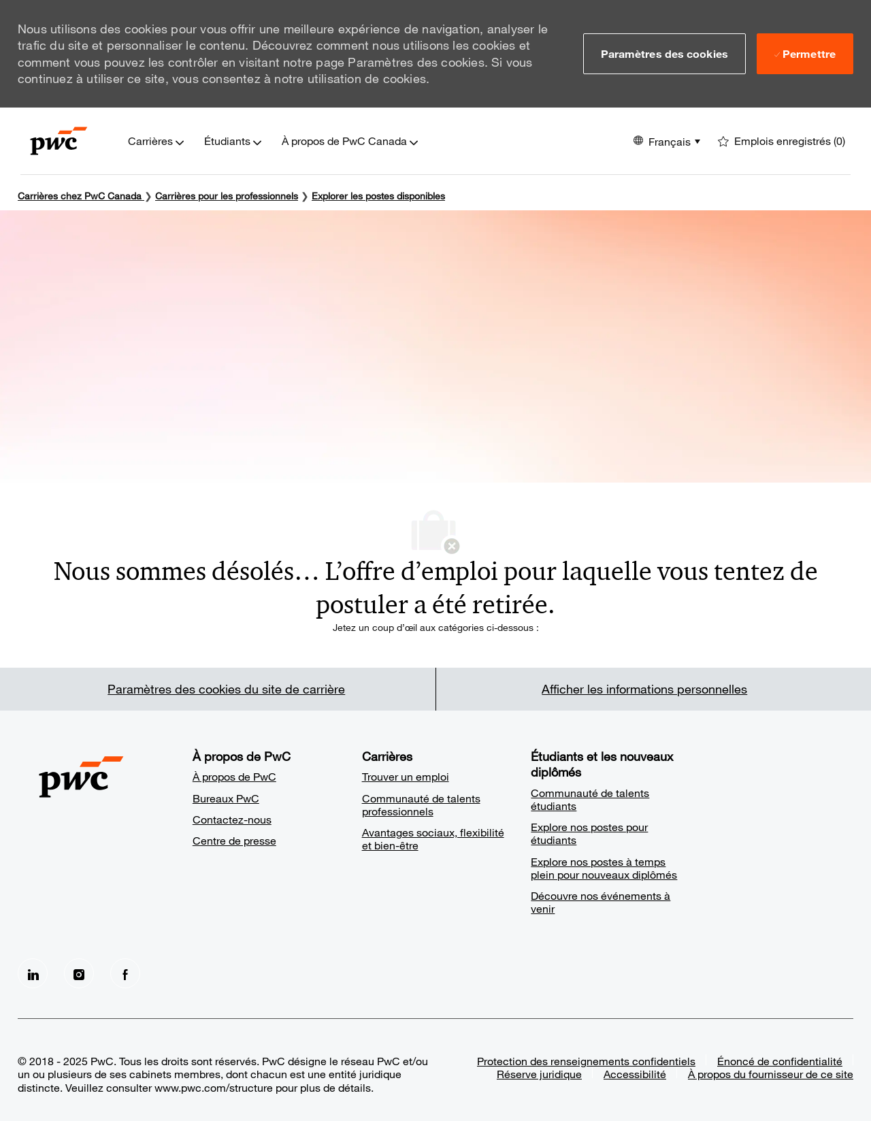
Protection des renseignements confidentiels (586, 1060)
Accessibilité (635, 1073)
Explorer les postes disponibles (378, 195)
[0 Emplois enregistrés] (781, 141)
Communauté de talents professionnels (421, 804)
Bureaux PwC (226, 798)
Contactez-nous (232, 819)
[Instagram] (79, 973)
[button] (664, 53)
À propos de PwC (234, 776)
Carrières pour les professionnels (226, 195)
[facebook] (125, 973)
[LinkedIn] (33, 973)
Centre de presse (234, 840)
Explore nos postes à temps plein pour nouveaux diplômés (604, 868)
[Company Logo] (59, 140)
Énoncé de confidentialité (779, 1060)
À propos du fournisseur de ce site (770, 1073)
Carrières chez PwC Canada (80, 195)
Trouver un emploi (405, 776)
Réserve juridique (539, 1073)
